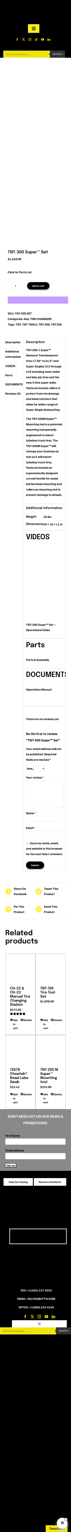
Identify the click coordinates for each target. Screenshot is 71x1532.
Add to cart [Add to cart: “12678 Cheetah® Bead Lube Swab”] (15, 1098)
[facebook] (17, 39)
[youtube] (42, 39)
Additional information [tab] (13, 354)
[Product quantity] (15, 285)
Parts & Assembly (37, 660)
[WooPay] (38, 300)
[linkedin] (48, 39)
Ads (26, 319)
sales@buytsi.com (41, 1299)
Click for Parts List (20, 272)
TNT (18, 324)
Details (27, 1020)
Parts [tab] (8, 375)
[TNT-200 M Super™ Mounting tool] (51, 1050)
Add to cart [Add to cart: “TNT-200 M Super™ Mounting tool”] (45, 1098)
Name (31, 813)
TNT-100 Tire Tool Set (47, 992)
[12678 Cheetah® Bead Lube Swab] (20, 1050)
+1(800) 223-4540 (41, 1307)
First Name (12, 1135)
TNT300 (56, 324)
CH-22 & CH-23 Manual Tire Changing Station (20, 997)
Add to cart (38, 285)
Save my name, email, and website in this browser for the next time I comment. (44, 848)
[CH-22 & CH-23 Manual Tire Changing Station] (20, 969)
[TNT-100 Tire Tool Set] (51, 969)
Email (30, 828)
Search (57, 54)
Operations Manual (39, 689)
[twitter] (23, 39)
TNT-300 (44, 324)
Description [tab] (13, 342)
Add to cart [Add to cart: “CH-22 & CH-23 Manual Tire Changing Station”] (15, 1024)
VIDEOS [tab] (10, 366)
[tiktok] (36, 39)
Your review (35, 777)
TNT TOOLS (29, 324)
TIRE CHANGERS (41, 319)
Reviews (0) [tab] (13, 393)
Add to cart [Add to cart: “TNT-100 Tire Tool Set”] (45, 1024)
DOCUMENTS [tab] (13, 384)
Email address (14, 1150)
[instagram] (29, 39)
